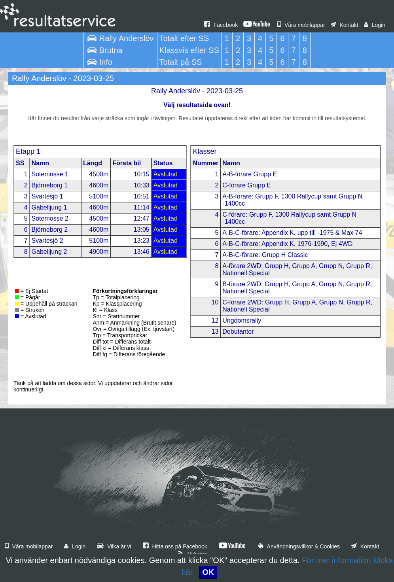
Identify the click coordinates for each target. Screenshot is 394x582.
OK (208, 572)
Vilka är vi (114, 546)
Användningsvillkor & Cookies (299, 546)
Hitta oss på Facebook (175, 546)
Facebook (221, 25)
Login (374, 25)
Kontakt (344, 25)
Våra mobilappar (301, 25)
